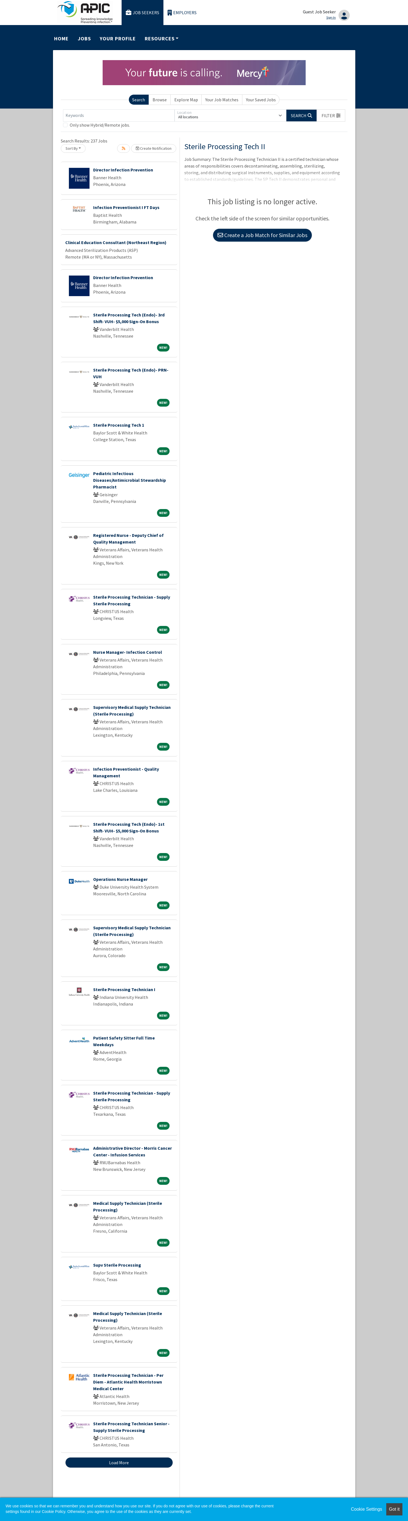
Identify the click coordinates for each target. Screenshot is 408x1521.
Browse (160, 99)
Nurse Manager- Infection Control (127, 652)
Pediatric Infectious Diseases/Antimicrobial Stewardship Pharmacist (129, 480)
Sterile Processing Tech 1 (118, 425)
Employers (182, 12)
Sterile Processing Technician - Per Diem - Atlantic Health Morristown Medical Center (128, 1381)
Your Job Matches (221, 99)
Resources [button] (159, 38)
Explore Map (186, 99)
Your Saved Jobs (261, 99)
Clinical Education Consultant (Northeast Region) (115, 242)
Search (138, 99)
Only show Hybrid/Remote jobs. (100, 125)
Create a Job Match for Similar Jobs (262, 235)
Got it (394, 1509)
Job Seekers (142, 12)
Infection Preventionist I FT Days (126, 207)
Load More (119, 1462)
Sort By (72, 148)
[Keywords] (119, 115)
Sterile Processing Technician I (124, 989)
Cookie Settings (366, 1509)
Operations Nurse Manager (120, 879)
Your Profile (118, 38)
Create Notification (154, 148)
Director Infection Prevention (123, 170)
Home (61, 38)
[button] (331, 115)
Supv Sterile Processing (117, 1265)
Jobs (84, 38)
